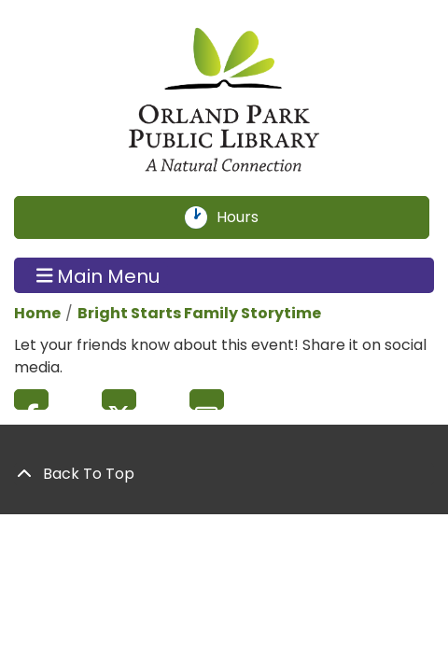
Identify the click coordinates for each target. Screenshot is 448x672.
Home (37, 313)
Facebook (31, 399)
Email (206, 399)
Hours (248, 217)
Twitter (119, 399)
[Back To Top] (224, 474)
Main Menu (98, 275)
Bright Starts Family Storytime (199, 313)
